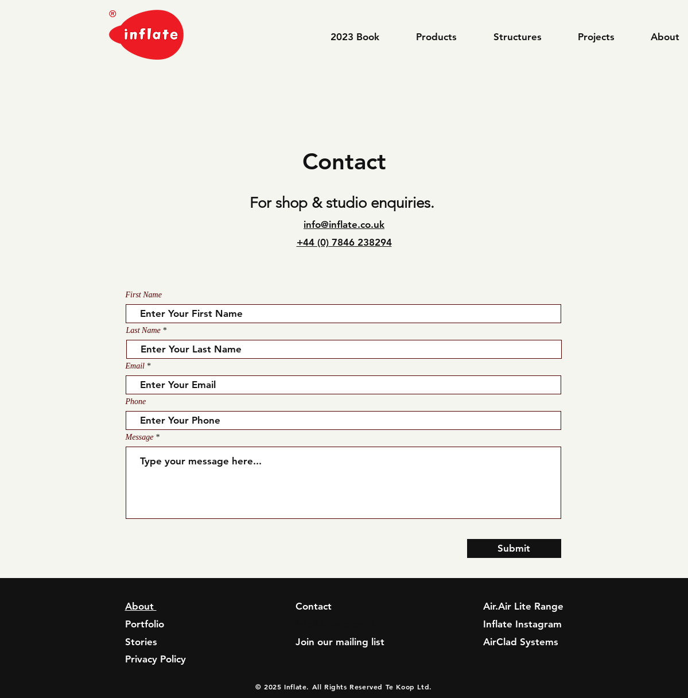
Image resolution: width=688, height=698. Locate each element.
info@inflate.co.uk (344, 224)
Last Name (143, 331)
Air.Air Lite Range (523, 606)
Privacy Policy (155, 659)
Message (140, 437)
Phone (136, 402)
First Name (144, 295)
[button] (446, 36)
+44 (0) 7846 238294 (344, 242)
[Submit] (514, 548)
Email (135, 366)
